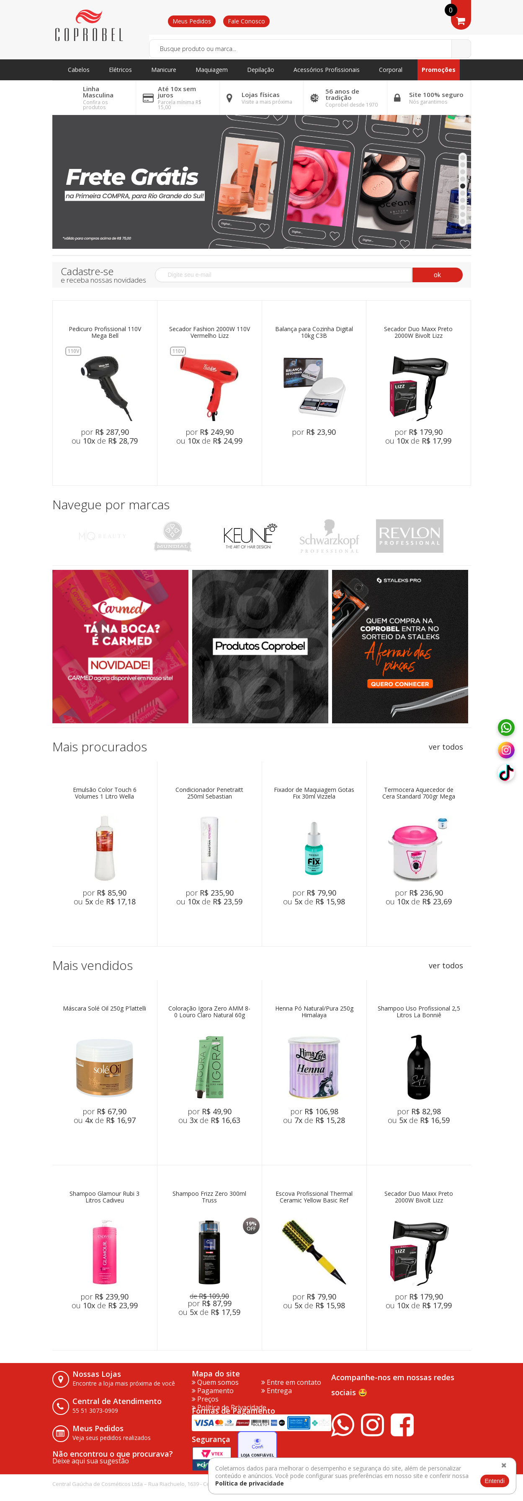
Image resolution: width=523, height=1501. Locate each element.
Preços (205, 1399)
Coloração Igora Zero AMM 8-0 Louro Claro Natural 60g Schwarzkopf (209, 1012)
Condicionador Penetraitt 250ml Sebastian (209, 793)
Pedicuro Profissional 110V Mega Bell (105, 333)
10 (462, 221)
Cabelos (79, 70)
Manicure (163, 70)
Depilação (260, 70)
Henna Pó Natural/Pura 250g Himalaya (314, 1012)
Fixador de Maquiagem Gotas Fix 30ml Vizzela (314, 793)
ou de (105, 441)
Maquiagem (212, 70)
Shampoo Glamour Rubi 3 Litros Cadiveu (104, 1197)
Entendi (495, 1481)
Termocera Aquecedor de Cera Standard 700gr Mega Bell (418, 793)
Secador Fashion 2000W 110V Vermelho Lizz (209, 333)
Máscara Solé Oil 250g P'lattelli (104, 1008)
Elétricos (120, 70)
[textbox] (310, 48)
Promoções (439, 70)
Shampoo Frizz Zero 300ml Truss (209, 1197)
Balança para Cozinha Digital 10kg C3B (314, 333)
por (105, 432)
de (209, 1296)
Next (461, 536)
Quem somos (215, 1382)
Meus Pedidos (192, 21)
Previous (61, 536)
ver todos (446, 747)
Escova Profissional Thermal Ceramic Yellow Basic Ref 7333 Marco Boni (314, 1197)
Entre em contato (291, 1382)
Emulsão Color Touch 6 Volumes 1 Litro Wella (105, 793)
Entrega (276, 1390)
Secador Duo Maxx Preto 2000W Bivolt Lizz (418, 333)
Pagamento (213, 1390)
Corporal (390, 70)
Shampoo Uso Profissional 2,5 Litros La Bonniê (419, 1012)
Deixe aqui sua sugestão (90, 1460)
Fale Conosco (246, 21)
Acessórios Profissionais (327, 70)
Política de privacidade (249, 1483)
